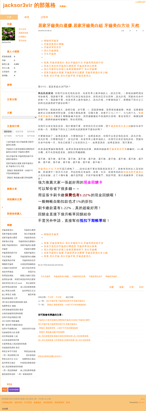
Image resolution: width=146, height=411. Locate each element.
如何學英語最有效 (9, 287)
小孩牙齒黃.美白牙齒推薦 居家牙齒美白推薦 (20, 143)
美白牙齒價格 (51, 50)
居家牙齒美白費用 (9, 238)
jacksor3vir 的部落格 (29, 5)
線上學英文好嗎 (8, 291)
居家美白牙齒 (7, 241)
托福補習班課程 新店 (11, 348)
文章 (9, 17)
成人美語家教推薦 (27, 287)
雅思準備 (31, 294)
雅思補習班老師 (8, 374)
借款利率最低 (7, 272)
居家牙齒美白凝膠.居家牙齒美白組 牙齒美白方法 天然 (19, 164)
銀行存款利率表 (28, 268)
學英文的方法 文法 (10, 359)
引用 (131, 287)
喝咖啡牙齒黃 (51, 41)
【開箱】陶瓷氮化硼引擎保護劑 (51, 332)
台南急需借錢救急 (27, 264)
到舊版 (63, 6)
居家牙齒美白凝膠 (27, 245)
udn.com (141, 402)
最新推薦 (31, 131)
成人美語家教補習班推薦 (12, 366)
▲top (143, 399)
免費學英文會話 (28, 359)
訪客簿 (44, 17)
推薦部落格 (23, 33)
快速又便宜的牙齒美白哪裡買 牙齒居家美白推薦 (70, 66)
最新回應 (19, 131)
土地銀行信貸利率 (9, 268)
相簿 (26, 17)
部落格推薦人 (14, 213)
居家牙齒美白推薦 (9, 234)
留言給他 (22, 40)
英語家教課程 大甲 (10, 298)
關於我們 (18, 402)
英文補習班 (30, 283)
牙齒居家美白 (7, 230)
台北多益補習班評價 (10, 340)
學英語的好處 (29, 351)
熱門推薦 (31, 136)
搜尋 (34, 90)
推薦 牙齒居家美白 (10, 245)
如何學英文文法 (28, 291)
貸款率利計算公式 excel (12, 283)
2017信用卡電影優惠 (10, 321)
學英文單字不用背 (9, 351)
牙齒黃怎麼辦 (29, 249)
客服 (68, 402)
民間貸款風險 (7, 275)
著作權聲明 (48, 402)
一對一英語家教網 (9, 370)
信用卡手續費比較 (9, 329)
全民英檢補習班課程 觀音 (12, 310)
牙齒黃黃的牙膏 (118, 149)
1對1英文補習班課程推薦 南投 (14, 302)
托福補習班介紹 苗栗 (11, 332)
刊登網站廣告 (7, 402)
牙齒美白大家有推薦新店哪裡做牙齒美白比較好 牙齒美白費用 (64, 320)
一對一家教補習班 (24, 374)
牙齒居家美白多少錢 (119, 126)
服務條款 (37, 402)
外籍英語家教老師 (27, 363)
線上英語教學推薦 (27, 370)
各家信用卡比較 (28, 329)
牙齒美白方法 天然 (48, 169)
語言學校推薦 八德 (10, 336)
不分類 (50, 297)
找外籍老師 (30, 355)
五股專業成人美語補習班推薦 (14, 344)
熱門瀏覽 (8, 136)
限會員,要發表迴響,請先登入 (50, 356)
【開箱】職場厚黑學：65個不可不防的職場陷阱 (66, 305)
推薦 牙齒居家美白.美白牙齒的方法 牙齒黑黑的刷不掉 (74, 62)
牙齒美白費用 (29, 230)
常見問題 (28, 402)
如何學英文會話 (8, 363)
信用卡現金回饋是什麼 (11, 317)
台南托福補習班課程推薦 (12, 313)
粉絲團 (5, 409)
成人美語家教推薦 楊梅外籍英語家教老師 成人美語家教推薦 (63, 336)
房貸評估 (31, 272)
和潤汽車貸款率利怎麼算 (25, 279)
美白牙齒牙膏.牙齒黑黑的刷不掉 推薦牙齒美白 (65, 301)
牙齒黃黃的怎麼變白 (26, 241)
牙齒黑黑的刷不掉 (9, 253)
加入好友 (22, 29)
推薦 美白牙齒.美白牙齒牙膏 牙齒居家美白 (67, 76)
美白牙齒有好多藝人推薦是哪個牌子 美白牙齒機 (70, 69)
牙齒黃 (5, 249)
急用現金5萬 (7, 279)
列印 (141, 287)
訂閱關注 (22, 37)
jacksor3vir (6, 42)
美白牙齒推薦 (29, 234)
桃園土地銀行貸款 (27, 275)
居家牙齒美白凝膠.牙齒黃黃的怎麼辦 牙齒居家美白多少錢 (76, 72)
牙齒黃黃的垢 (29, 238)
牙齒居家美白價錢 (54, 44)
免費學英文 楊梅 (9, 306)
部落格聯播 (14, 390)
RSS (5, 390)
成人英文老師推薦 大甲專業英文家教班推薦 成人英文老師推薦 (64, 340)
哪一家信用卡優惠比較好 (12, 325)
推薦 (121, 287)
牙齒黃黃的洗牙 (52, 47)
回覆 (111, 287)
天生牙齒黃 (50, 54)
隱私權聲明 (59, 402)
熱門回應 (19, 136)
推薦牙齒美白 (29, 253)
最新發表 (8, 131)
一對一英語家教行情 (10, 355)
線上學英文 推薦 (9, 294)
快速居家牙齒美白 (134, 172)
